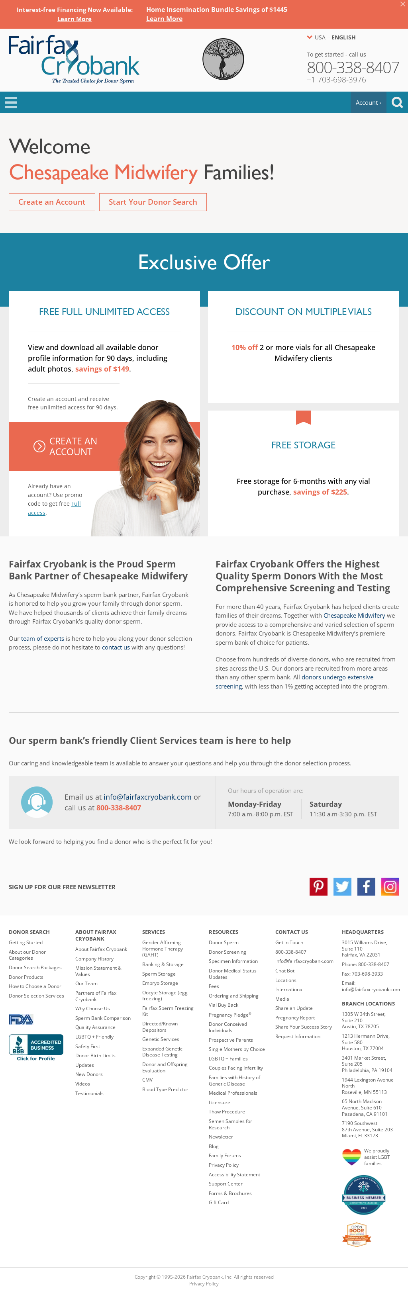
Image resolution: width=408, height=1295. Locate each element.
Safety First (87, 1046)
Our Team (86, 983)
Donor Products (26, 977)
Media (282, 999)
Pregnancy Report (295, 1017)
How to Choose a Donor (35, 986)
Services (153, 931)
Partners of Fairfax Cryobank (95, 996)
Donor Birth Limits (95, 1055)
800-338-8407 (290, 952)
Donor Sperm (224, 942)
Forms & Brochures (230, 1193)
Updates (84, 1065)
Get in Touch (289, 942)
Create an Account (52, 202)
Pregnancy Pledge (230, 1014)
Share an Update (294, 1008)
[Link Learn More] (74, 19)
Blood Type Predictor (165, 1089)
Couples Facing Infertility (236, 1067)
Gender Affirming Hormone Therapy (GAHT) (162, 948)
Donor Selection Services (36, 995)
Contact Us (291, 931)
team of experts (42, 638)
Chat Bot (284, 970)
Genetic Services (160, 1039)
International (289, 989)
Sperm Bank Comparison (103, 1018)
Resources (223, 931)
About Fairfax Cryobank (95, 935)
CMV (147, 1079)
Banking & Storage (163, 964)
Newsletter (221, 1136)
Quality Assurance (95, 1027)
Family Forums (225, 1155)
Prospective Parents (231, 1040)
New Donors (89, 1074)
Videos (82, 1083)
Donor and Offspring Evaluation (165, 1067)
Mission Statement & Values (98, 971)
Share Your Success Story (303, 1026)
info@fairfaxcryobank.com (148, 797)
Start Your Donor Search (153, 202)
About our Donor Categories (27, 955)
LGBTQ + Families (228, 1058)
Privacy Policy (224, 1165)
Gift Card (219, 1202)
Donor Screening (227, 952)
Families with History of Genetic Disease (234, 1080)
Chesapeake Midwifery (354, 615)
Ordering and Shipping (234, 995)
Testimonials (89, 1093)
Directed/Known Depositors (160, 1026)
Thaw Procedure (227, 1111)
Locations (285, 980)
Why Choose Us (92, 1008)
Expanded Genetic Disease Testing (162, 1051)
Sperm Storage (159, 973)
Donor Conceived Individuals (228, 1027)
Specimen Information (233, 961)
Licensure (219, 1102)
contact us (116, 647)
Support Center (226, 1183)
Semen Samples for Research (230, 1124)
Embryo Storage (160, 983)
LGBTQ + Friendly (94, 1036)
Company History (94, 958)
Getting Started (26, 942)
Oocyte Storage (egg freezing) (165, 995)
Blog (214, 1146)
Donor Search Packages (35, 967)
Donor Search (29, 931)
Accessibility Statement (234, 1174)
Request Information (297, 1036)
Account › (368, 102)
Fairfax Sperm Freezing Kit (168, 1011)
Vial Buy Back (223, 1005)
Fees (214, 986)
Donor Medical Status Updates (233, 973)
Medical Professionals (233, 1093)
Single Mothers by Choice (237, 1049)
